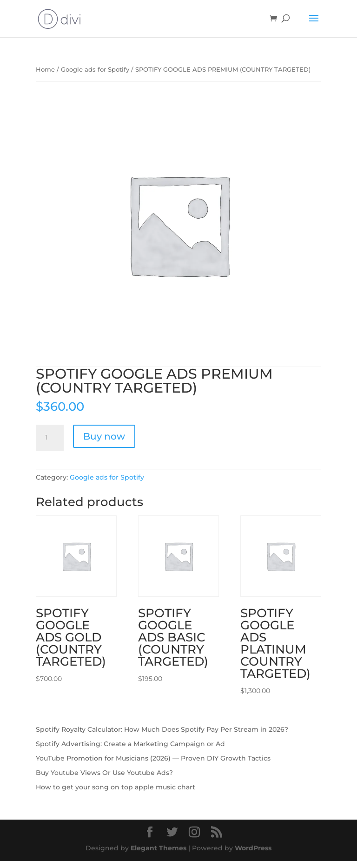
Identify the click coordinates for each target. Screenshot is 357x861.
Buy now (104, 436)
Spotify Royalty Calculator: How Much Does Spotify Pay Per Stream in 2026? (162, 729)
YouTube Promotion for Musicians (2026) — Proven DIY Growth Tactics (153, 758)
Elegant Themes (158, 848)
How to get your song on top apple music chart (115, 787)
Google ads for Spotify (95, 69)
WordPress (253, 848)
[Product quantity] (50, 438)
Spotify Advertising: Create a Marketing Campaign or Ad (130, 744)
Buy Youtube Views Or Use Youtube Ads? (104, 772)
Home (45, 69)
